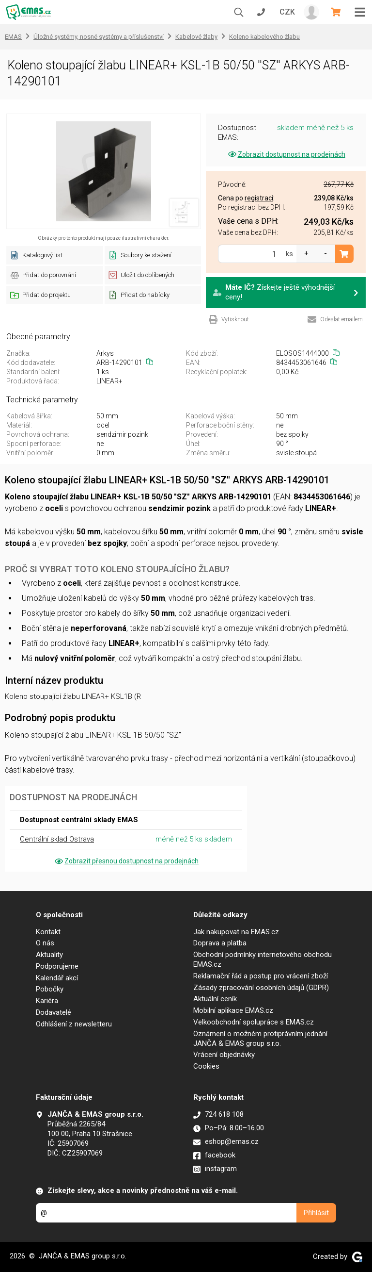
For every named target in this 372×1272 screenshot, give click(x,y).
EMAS (13, 36)
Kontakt (48, 931)
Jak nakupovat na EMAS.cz (236, 931)
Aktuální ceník (215, 998)
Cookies (206, 1066)
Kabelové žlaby (196, 36)
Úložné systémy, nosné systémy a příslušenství (98, 36)
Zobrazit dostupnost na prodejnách (286, 154)
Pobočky (49, 989)
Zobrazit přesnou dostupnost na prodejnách (126, 861)
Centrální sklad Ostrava (57, 839)
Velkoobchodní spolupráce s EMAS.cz (253, 1022)
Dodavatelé (53, 1012)
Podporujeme (57, 966)
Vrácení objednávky (224, 1054)
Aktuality (49, 954)
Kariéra (47, 1000)
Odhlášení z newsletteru (74, 1024)
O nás (45, 943)
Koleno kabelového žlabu (264, 36)
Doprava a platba (220, 943)
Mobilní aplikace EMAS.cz (233, 1010)
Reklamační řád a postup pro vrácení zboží (260, 976)
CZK (287, 12)
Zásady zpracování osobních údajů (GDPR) (261, 987)
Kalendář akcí (57, 978)
